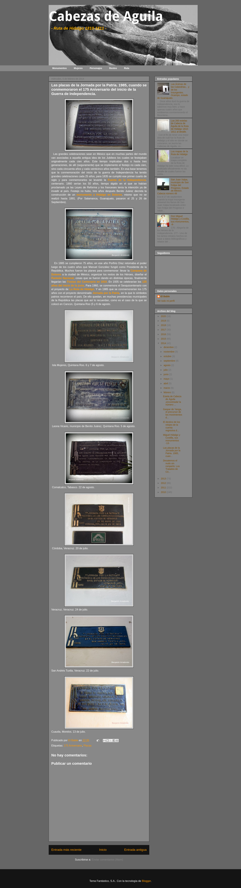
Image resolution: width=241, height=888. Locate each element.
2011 (164, 487)
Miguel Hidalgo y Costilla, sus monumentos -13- (171, 439)
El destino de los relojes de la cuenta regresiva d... (171, 426)
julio (166, 370)
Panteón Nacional (62, 278)
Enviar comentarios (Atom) (107, 859)
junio (166, 374)
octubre (168, 356)
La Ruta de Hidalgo (81, 289)
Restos (113, 68)
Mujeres (78, 68)
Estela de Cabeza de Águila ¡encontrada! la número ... (172, 400)
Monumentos (59, 68)
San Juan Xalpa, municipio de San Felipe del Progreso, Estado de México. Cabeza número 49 (173, 186)
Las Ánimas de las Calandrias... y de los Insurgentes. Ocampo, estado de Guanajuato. (173, 91)
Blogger (146, 881)
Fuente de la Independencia (127, 180)
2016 (164, 334)
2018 (164, 325)
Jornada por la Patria (106, 293)
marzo (167, 388)
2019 (164, 320)
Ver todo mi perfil (166, 301)
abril (166, 383)
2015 (164, 338)
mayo (167, 378)
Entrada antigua (135, 849)
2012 (164, 483)
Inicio (103, 849)
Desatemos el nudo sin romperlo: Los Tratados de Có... (171, 466)
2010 (164, 492)
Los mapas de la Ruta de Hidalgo (179, 153)
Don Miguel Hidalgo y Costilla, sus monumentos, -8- (180, 220)
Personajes (96, 68)
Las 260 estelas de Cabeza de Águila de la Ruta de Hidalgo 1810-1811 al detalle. (180, 126)
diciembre (169, 347)
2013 (164, 478)
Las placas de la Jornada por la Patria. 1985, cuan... (171, 451)
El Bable (165, 296)
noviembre (169, 351)
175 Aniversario (73, 745)
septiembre (170, 360)
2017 (164, 329)
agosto (167, 365)
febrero (167, 392)
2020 (164, 316)
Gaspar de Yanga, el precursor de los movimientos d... (172, 413)
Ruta (126, 68)
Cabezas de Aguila (106, 16)
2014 (164, 343)
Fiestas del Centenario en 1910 (87, 281)
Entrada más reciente (66, 849)
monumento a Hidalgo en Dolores (99, 194)
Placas (88, 745)
